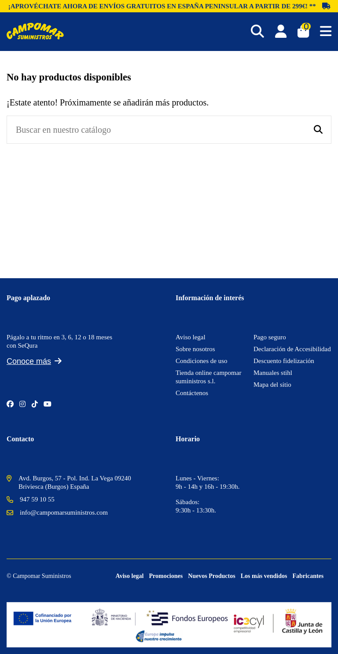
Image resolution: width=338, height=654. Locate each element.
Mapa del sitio (272, 384)
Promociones (166, 576)
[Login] (281, 31)
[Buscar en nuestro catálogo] (318, 130)
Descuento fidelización (284, 360)
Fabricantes (308, 576)
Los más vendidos (264, 576)
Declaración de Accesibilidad (292, 348)
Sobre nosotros (195, 348)
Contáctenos (192, 392)
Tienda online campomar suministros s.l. (208, 377)
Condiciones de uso (202, 360)
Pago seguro (270, 337)
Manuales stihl (273, 372)
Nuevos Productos (211, 576)
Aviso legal (191, 337)
